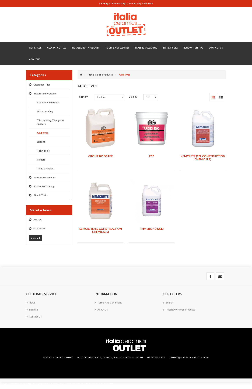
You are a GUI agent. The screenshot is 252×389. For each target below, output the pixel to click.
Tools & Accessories (44, 177)
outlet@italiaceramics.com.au (189, 357)
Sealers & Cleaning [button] (146, 47)
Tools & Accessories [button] (117, 47)
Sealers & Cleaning (43, 186)
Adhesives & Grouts (48, 102)
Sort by (83, 96)
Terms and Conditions (108, 302)
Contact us (34, 316)
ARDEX (37, 219)
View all (35, 237)
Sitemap (32, 309)
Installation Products (45, 93)
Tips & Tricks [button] (170, 47)
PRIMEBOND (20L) (152, 228)
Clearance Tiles (56, 47)
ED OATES (39, 228)
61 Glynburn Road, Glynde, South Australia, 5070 (110, 357)
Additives (42, 132)
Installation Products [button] (86, 47)
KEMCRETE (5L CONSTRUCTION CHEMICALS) (100, 230)
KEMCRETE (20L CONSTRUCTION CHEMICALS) (203, 157)
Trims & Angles (45, 168)
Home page (35, 47)
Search (168, 302)
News (30, 302)
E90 (151, 156)
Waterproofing (45, 111)
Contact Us (216, 47)
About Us (34, 59)
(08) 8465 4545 (145, 3)
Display (133, 96)
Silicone (41, 141)
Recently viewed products (179, 309)
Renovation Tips (193, 47)
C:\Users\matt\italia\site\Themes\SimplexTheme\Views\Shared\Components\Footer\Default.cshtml (59, 383)
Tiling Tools (43, 150)
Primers (41, 159)
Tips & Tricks (40, 195)
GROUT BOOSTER (100, 156)
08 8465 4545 (156, 357)
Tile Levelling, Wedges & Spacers (50, 122)
